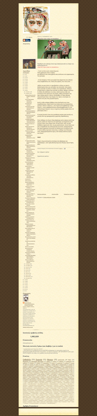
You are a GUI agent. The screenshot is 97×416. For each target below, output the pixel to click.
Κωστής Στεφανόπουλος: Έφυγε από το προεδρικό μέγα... (30, 150)
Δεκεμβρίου (27, 91)
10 (25, 287)
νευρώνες (25, 365)
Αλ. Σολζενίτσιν (63, 383)
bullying (36, 382)
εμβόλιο (25, 363)
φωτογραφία (58, 367)
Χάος (72, 371)
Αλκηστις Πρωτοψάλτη (63, 374)
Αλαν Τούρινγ (70, 383)
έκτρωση (32, 394)
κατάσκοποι (64, 397)
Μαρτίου (27, 275)
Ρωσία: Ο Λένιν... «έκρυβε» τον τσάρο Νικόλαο (29, 167)
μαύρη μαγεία (37, 398)
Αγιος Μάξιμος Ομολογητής (43, 383)
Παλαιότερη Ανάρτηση (69, 194)
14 (25, 281)
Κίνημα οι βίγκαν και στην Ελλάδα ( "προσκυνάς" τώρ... (30, 96)
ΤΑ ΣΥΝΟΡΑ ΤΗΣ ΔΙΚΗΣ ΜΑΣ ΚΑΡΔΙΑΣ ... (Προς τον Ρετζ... (30, 257)
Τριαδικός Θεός (57, 393)
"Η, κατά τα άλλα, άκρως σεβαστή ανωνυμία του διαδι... (30, 142)
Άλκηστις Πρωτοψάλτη (32, 374)
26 (25, 74)
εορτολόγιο (66, 396)
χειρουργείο (64, 401)
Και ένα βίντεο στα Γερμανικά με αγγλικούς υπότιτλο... (30, 249)
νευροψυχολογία (49, 398)
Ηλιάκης (47, 387)
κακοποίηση (71, 378)
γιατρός (34, 396)
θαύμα (32, 363)
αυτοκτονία (59, 363)
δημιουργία (50, 378)
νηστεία (31, 364)
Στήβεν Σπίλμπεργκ (43, 393)
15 (25, 279)
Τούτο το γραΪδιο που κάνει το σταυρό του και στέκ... (29, 261)
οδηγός (44, 379)
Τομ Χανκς (63, 376)
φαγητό (51, 367)
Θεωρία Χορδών (53, 387)
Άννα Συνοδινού (53, 382)
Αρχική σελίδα (55, 194)
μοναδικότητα (37, 372)
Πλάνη (62, 365)
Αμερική (71, 374)
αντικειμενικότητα (64, 394)
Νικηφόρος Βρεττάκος (37, 361)
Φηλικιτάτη (70, 376)
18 (25, 87)
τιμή (56, 370)
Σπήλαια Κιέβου (35, 393)
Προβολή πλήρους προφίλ (28, 327)
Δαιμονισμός (56, 365)
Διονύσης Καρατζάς (38, 386)
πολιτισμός (47, 372)
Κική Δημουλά (35, 371)
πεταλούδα (41, 400)
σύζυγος (60, 372)
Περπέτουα (51, 371)
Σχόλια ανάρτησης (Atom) (49, 197)
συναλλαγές (30, 401)
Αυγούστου (27, 267)
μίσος (71, 368)
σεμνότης (66, 400)
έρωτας (42, 364)
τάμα (34, 401)
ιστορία (72, 363)
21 (25, 82)
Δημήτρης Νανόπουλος (42, 375)
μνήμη (29, 367)
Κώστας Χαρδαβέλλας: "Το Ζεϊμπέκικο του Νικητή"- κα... (29, 183)
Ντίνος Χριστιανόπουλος (34, 376)
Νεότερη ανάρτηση (41, 194)
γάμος (48, 361)
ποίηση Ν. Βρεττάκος (48, 400)
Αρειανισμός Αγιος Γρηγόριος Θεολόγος (36, 385)
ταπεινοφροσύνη (49, 401)
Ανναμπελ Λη (27, 178)
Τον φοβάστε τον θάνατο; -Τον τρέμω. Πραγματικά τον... (30, 176)
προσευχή (68, 361)
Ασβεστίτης (56, 385)
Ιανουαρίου (27, 278)
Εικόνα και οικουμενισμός (30, 206)
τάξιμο (38, 401)
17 (25, 88)
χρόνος (37, 364)
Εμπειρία (39, 359)
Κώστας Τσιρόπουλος (31, 389)
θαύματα (49, 368)
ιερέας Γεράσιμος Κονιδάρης (38, 397)
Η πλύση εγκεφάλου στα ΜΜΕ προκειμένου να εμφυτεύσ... (30, 146)
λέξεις (67, 368)
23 (25, 79)
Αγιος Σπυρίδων (41, 374)
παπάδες (48, 364)
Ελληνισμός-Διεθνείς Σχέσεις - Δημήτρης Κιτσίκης (63, 386)
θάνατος (50, 359)
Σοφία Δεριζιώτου (65, 371)
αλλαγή (46, 394)
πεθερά (34, 367)
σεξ (44, 370)
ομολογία (49, 379)
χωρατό (72, 401)
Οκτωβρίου (27, 263)
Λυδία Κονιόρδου (39, 389)
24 (25, 77)
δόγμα (55, 378)
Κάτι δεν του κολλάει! (29, 246)
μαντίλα (31, 398)
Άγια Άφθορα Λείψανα (43, 382)
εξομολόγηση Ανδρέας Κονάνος (56, 396)
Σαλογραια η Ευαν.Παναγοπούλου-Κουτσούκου (29, 304)
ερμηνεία (71, 396)
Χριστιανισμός (69, 365)
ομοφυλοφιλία (56, 379)
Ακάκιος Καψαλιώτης (54, 383)
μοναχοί (43, 398)
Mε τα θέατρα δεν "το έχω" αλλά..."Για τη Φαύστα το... (30, 238)
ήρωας (38, 368)
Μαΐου (26, 271)
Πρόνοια (43, 376)
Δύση (24, 371)
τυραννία (55, 401)
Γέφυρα (61, 385)
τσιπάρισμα (66, 372)
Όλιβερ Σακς (59, 382)
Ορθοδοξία (27, 359)
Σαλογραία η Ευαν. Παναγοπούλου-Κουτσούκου (32, 10)
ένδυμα (24, 378)
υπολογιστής (41, 381)
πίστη (54, 361)
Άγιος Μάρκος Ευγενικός (68, 367)
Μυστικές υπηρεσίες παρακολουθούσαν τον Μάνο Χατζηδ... (30, 225)
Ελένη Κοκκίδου (26, 368)
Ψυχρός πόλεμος (26, 394)
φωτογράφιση (49, 381)
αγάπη (38, 363)
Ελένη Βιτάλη (50, 386)
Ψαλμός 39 (71, 393)
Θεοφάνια (29, 371)
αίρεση (26, 364)
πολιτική (31, 365)
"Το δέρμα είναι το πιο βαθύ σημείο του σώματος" (29, 172)
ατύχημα (71, 394)
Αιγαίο (47, 374)
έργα (28, 378)
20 (25, 83)
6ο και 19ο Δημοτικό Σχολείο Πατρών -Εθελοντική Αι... (29, 163)
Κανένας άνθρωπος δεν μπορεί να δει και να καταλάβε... (29, 214)
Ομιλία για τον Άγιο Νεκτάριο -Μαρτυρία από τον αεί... (30, 132)
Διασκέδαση (30, 386)
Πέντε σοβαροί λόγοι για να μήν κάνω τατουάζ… (30, 229)
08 (25, 290)
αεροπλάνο (33, 378)
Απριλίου (27, 273)
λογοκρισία (71, 397)
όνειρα (24, 374)
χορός (69, 401)
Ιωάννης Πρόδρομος (53, 375)
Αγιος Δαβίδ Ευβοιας (32, 383)
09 (25, 289)
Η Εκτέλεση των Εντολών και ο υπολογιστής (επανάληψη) (30, 116)
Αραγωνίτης (25, 385)
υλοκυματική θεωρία (33, 381)
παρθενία (29, 370)
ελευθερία (66, 363)
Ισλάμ (59, 387)
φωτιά (71, 372)
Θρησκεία (25, 361)
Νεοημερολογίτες (63, 389)
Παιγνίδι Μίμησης (38, 390)
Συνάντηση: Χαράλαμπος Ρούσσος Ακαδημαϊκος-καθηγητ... (30, 234)
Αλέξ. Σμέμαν (53, 374)
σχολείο (48, 370)
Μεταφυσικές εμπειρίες (64, 375)
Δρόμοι (44, 386)
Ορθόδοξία (25, 390)
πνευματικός (41, 367)
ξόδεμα (59, 398)
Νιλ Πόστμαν (70, 389)
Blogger (30, 37)
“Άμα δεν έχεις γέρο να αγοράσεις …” (49, 39)
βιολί (30, 396)
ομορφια (63, 398)
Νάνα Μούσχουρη (55, 389)
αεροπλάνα (42, 394)
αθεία (38, 378)
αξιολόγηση (43, 378)
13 (25, 282)
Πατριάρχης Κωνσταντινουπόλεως (59, 390)
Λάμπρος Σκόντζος (44, 371)
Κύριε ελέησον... (28, 180)
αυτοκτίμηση (25, 396)
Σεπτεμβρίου (28, 265)
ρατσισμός (40, 370)
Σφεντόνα (50, 393)
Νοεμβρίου (27, 93)
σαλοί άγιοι (61, 400)
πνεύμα (34, 370)
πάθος (42, 372)
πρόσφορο (67, 379)
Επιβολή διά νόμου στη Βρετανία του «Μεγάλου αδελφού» (30, 128)
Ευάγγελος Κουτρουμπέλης (39, 387)
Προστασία (58, 371)
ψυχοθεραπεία (48, 365)
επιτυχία (25, 367)
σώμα (52, 370)
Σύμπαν (33, 368)
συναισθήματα (54, 372)
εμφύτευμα (60, 378)
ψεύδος (71, 370)
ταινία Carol (43, 401)
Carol (25, 382)
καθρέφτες (55, 368)
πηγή (39, 137)
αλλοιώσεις (52, 394)
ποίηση (61, 361)
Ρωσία (53, 363)
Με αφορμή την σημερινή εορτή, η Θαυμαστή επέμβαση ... (30, 191)
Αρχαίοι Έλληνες (49, 385)
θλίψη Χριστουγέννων (27, 397)
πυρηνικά (55, 400)
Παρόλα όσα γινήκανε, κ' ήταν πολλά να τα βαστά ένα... (30, 195)
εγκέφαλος (46, 363)
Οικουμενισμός (63, 364)
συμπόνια (24, 401)
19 (25, 85)
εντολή (48, 396)
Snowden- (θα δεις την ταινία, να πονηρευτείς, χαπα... (30, 221)
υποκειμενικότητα (39, 365)
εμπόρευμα (43, 396)
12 (25, 284)
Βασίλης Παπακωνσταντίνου (29, 375)
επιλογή (70, 364)
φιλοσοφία (66, 370)
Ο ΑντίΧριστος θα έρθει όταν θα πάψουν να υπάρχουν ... (29, 108)
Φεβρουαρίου (28, 276)
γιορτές (38, 396)
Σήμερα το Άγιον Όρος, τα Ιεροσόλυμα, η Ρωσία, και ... (30, 209)
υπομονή (60, 370)
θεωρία (30, 372)
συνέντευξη (61, 359)
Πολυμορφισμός (70, 390)
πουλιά (61, 379)
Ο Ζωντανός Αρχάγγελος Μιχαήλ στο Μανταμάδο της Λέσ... (30, 159)
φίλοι (60, 401)
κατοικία (26, 379)
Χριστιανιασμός (64, 393)
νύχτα (55, 398)
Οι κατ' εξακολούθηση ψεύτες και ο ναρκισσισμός (29, 100)
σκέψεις (71, 400)
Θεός (69, 359)
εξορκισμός (43, 368)
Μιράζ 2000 (55, 364)
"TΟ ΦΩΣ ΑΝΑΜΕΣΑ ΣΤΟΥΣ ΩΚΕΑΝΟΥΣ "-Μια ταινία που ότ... (30, 120)
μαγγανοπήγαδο (26, 398)
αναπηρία (57, 394)
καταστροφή (61, 368)
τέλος (47, 367)
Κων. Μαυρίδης (65, 387)
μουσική (39, 379)
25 (25, 76)
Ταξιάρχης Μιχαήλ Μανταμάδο (52, 376)
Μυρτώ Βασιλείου (47, 389)
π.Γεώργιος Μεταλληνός (33, 400)
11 (25, 286)
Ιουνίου (27, 270)
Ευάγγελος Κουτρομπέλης (27, 387)
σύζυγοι (26, 381)
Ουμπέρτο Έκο (31, 390)
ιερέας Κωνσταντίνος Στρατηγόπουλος (53, 397)
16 (25, 90)
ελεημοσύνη (25, 372)
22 (25, 80)
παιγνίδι (24, 370)
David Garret (30, 382)
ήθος (37, 394)
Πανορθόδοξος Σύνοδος (47, 390)
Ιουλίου (27, 268)
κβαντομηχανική (32, 379)
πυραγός (72, 379)
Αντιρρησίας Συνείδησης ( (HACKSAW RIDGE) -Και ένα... (30, 112)
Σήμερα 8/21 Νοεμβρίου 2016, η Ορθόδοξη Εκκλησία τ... (30, 155)
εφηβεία (66, 378)
